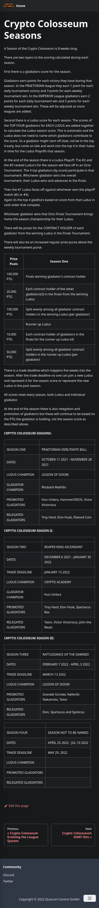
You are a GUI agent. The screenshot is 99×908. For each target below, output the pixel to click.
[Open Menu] (90, 898)
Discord (8, 875)
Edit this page (16, 806)
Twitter (8, 881)
